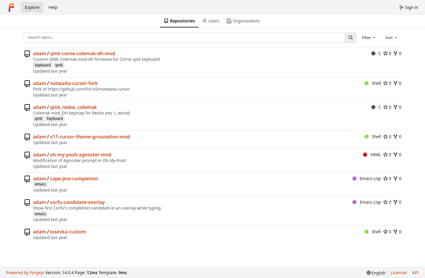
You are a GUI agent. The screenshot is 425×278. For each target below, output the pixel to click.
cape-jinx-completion (74, 178)
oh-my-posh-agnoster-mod (81, 155)
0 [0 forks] (397, 53)
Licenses (399, 272)
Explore (32, 7)
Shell (372, 83)
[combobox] (369, 37)
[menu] (376, 273)
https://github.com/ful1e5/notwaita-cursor (89, 89)
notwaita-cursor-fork (74, 83)
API (415, 272)
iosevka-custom (68, 232)
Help (53, 7)
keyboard (43, 65)
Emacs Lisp (366, 178)
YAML (372, 154)
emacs (40, 184)
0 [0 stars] (387, 53)
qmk (59, 65)
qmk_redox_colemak (73, 107)
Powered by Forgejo (25, 272)
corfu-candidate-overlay (77, 202)
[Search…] (350, 37)
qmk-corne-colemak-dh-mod (82, 53)
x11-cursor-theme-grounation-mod (90, 137)
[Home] (11, 7)
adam (39, 53)
